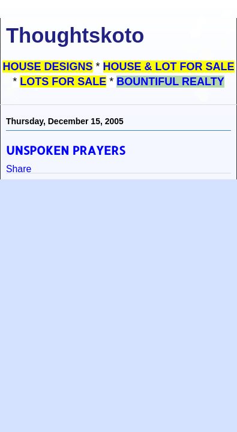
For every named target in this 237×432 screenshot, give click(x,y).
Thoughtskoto (75, 35)
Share (18, 169)
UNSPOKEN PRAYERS (65, 150)
